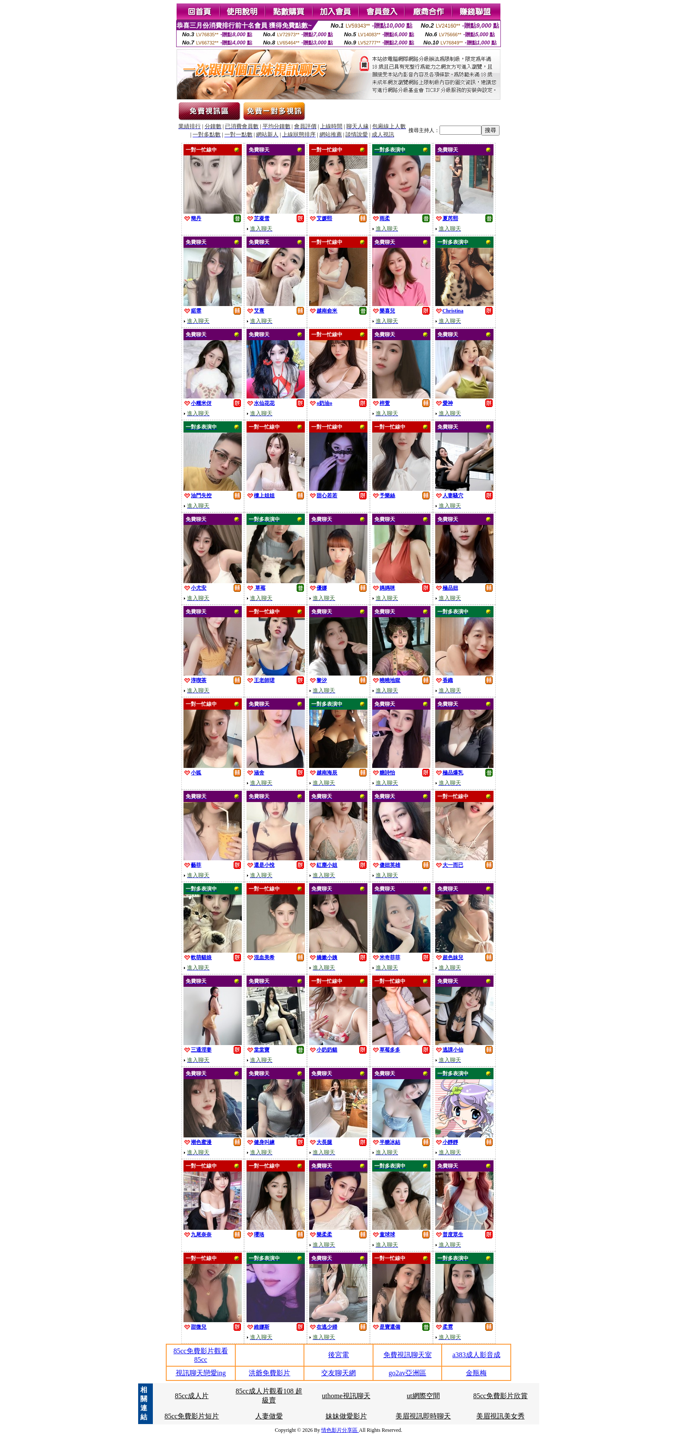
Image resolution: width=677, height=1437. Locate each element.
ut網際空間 (423, 1395)
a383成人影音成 (476, 1354)
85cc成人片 (192, 1395)
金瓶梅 (476, 1373)
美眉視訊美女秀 (500, 1416)
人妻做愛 (269, 1416)
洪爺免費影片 (269, 1373)
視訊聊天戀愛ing (201, 1373)
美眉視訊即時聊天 (423, 1416)
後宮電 (338, 1354)
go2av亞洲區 (407, 1373)
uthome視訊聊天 (346, 1395)
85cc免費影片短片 (192, 1416)
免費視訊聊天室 (407, 1354)
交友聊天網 (338, 1373)
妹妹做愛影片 (346, 1416)
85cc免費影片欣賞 (500, 1395)
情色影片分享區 (340, 1430)
